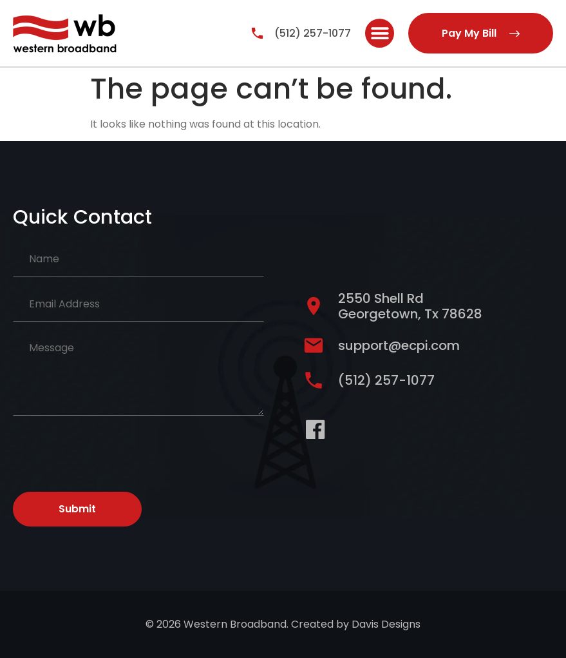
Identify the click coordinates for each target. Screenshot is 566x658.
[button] (379, 33)
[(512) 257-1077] (257, 33)
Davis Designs (386, 624)
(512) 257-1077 (312, 33)
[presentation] (111, 451)
